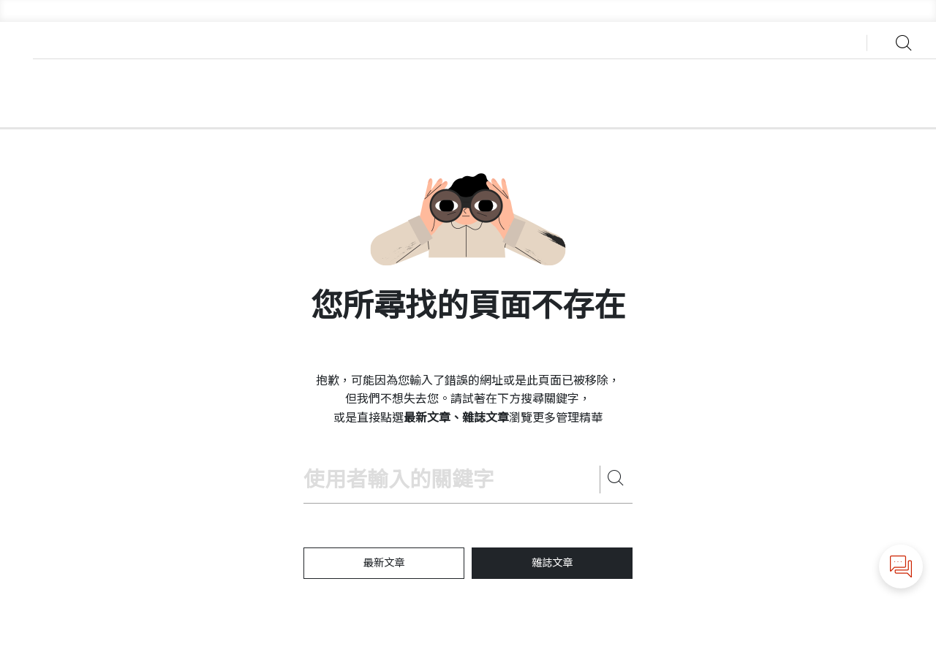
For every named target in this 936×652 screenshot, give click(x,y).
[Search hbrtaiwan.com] (451, 480)
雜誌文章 (552, 563)
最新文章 (383, 563)
